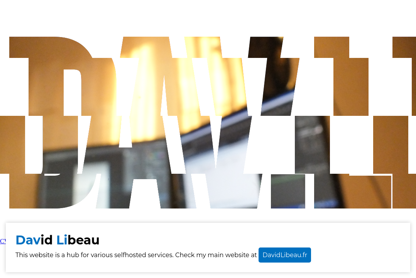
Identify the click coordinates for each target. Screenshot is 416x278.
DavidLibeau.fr (284, 255)
